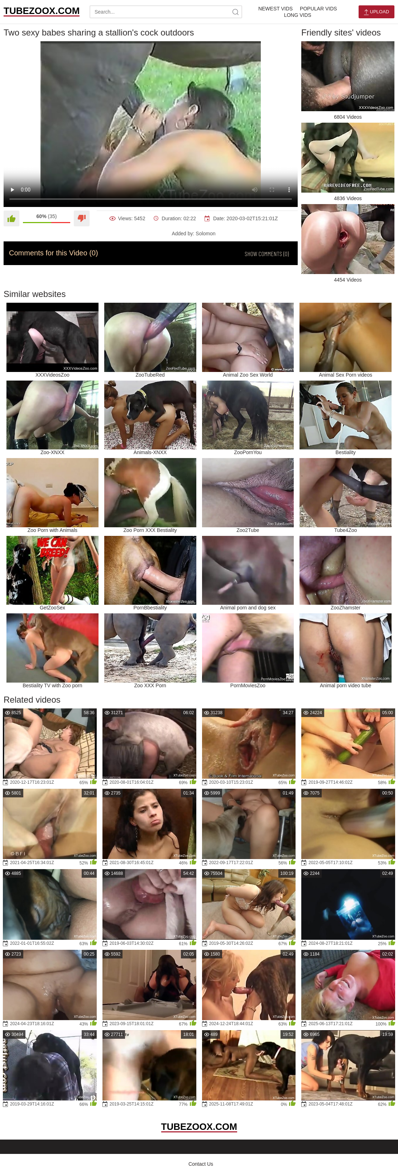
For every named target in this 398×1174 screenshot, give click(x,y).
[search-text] (166, 11)
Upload (376, 12)
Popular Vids (318, 8)
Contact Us (200, 1164)
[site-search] (235, 11)
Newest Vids (275, 8)
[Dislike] (82, 218)
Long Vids (297, 15)
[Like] (11, 218)
